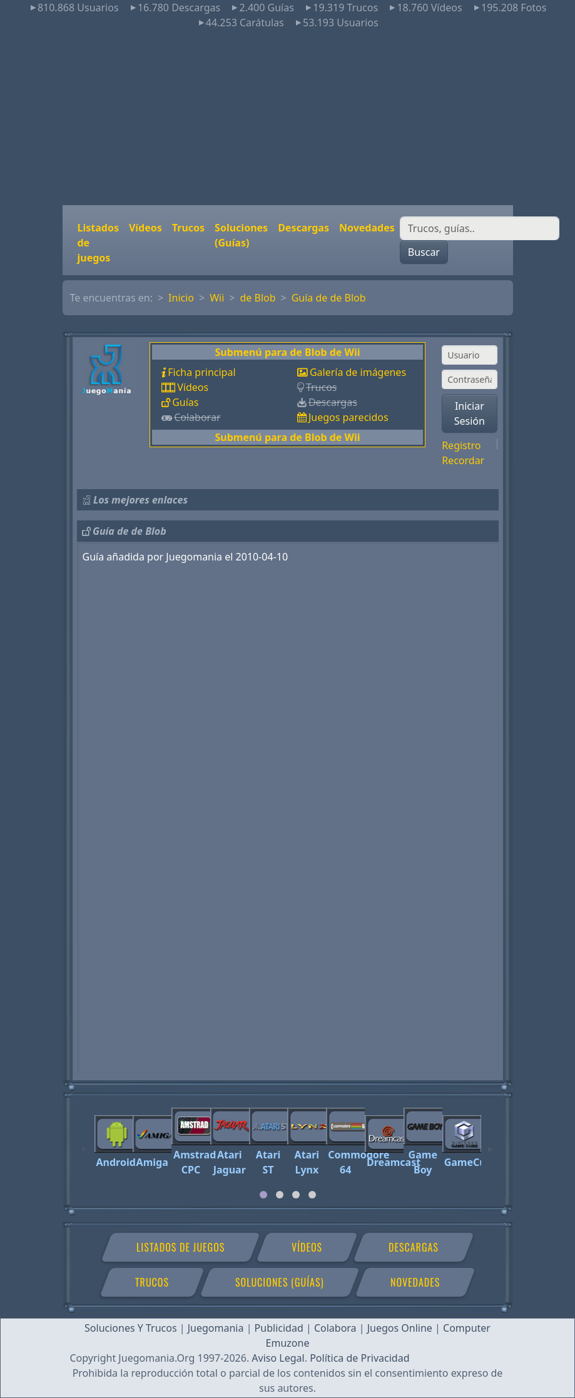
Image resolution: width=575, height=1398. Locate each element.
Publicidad (279, 1328)
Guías (185, 402)
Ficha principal (201, 372)
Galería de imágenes (358, 372)
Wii (217, 298)
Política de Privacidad (359, 1358)
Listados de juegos (98, 243)
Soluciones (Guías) (241, 235)
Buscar (424, 252)
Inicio (181, 298)
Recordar (463, 460)
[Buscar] (479, 228)
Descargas (303, 228)
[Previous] (84, 1143)
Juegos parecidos (348, 417)
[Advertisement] (287, 117)
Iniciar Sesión (469, 413)
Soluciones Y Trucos (130, 1328)
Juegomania (216, 1328)
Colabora (335, 1328)
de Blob (257, 298)
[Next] (490, 1143)
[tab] (263, 1194)
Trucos (188, 228)
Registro (461, 445)
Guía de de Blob (329, 298)
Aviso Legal (278, 1358)
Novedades (367, 228)
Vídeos (145, 228)
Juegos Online (399, 1328)
